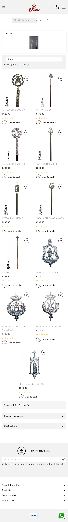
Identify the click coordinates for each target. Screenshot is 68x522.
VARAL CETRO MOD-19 (13, 110)
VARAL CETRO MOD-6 (47, 164)
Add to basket (15, 122)
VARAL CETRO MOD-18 (13, 164)
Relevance (34, 59)
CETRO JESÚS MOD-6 (12, 218)
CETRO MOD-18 (44, 110)
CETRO (5, 272)
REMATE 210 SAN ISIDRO (48, 272)
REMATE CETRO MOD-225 (31, 384)
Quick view (26, 78)
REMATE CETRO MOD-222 (48, 326)
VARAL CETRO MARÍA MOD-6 (50, 218)
